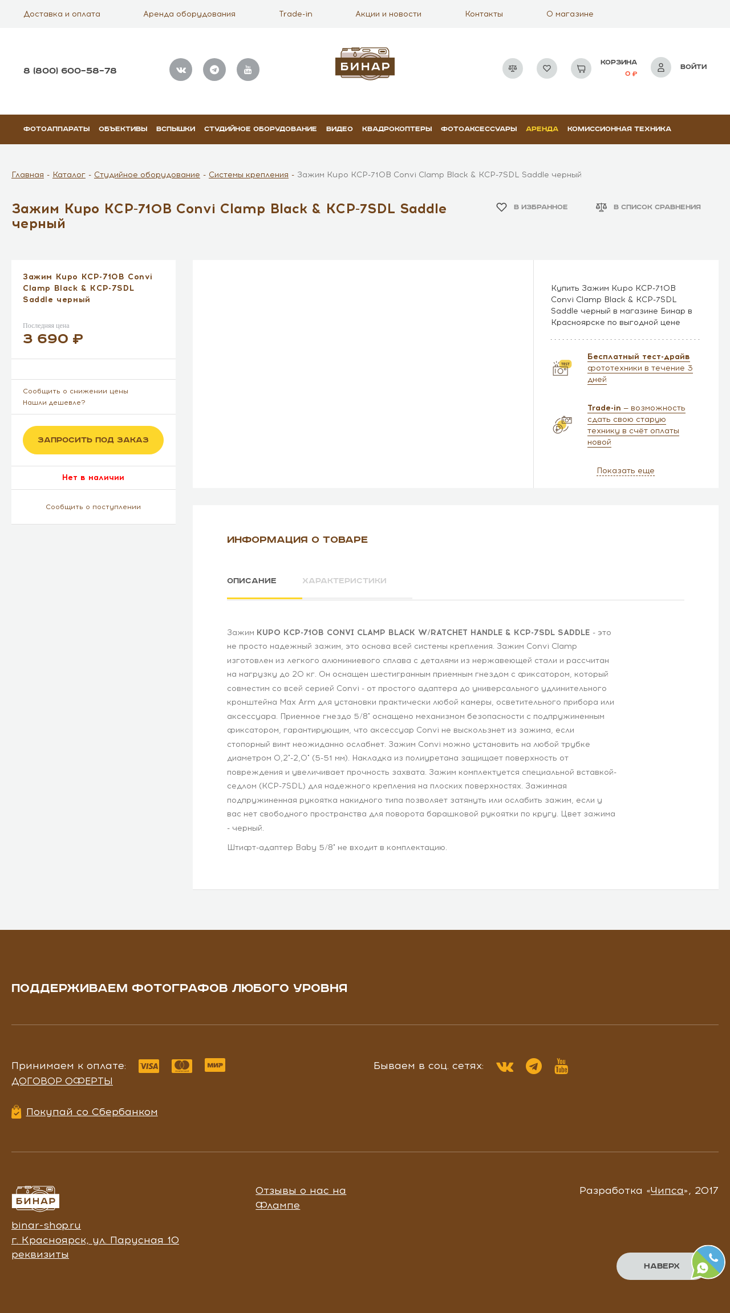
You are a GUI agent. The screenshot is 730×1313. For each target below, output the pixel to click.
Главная (27, 175)
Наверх (662, 1266)
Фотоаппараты (56, 129)
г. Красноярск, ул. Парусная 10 (95, 1239)
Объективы (123, 129)
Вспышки (175, 129)
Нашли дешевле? (54, 402)
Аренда (542, 129)
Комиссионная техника (619, 129)
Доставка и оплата (61, 14)
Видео (339, 129)
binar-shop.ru (46, 1224)
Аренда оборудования (189, 14)
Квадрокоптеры (397, 129)
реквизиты (40, 1253)
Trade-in (296, 14)
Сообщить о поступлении (93, 507)
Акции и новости (388, 14)
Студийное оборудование (260, 129)
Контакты (484, 14)
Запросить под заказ (93, 440)
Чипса (667, 1190)
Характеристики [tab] (345, 581)
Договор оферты (62, 1080)
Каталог (69, 175)
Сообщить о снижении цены (75, 391)
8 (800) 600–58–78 (70, 71)
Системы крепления (249, 175)
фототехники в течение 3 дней (640, 368)
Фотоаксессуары (479, 129)
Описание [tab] (252, 581)
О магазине (570, 14)
